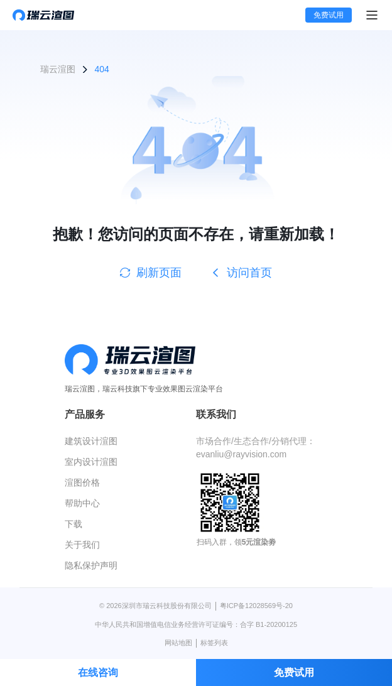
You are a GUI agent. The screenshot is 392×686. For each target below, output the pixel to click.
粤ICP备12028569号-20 (256, 605)
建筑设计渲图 (91, 441)
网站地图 (178, 642)
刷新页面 (151, 272)
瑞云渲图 (57, 69)
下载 (73, 524)
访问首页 (241, 272)
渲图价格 (82, 482)
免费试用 (328, 15)
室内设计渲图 (91, 462)
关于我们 (82, 545)
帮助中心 (82, 503)
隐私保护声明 (91, 565)
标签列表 (214, 642)
